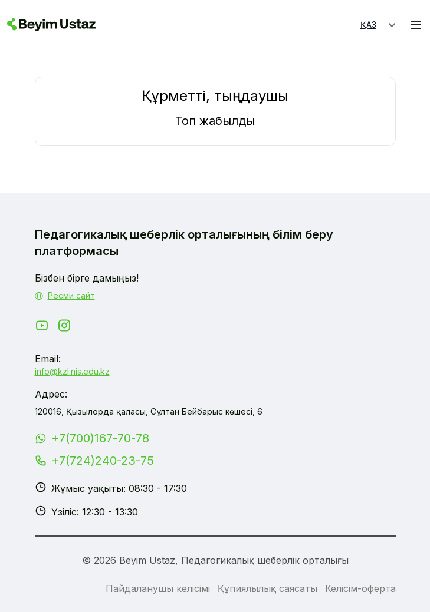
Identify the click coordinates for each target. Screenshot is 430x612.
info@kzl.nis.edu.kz (72, 371)
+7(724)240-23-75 (102, 461)
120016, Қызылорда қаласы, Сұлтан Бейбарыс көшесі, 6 (148, 411)
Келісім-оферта (360, 588)
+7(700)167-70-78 (100, 438)
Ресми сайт (71, 295)
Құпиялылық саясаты (267, 588)
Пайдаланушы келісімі (158, 588)
